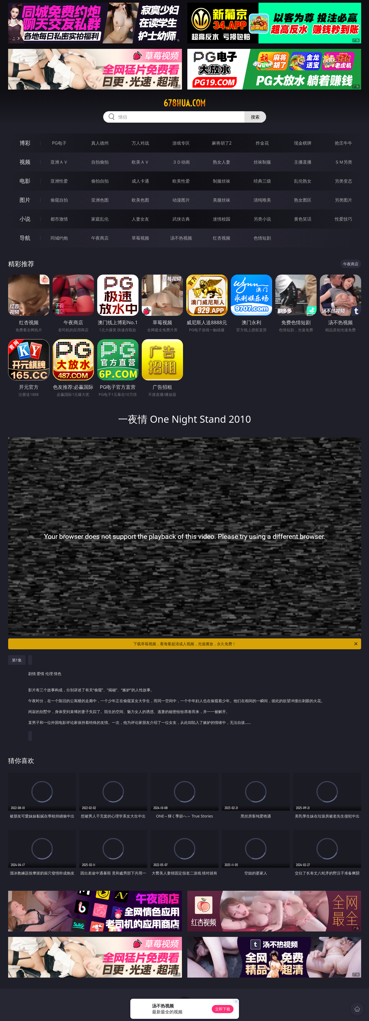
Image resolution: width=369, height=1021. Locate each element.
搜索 (255, 117)
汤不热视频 (181, 238)
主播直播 (302, 162)
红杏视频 (221, 238)
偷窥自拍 (59, 200)
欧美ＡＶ (140, 162)
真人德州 (100, 143)
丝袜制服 (262, 162)
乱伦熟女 (302, 181)
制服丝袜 (221, 181)
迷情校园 (221, 219)
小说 (25, 218)
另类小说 (262, 219)
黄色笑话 (302, 219)
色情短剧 (262, 238)
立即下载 (222, 1009)
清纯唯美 (262, 200)
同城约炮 (59, 238)
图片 (25, 199)
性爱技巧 (343, 219)
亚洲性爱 (59, 181)
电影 (25, 181)
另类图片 (343, 200)
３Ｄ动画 (181, 162)
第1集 (17, 660)
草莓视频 (140, 238)
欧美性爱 (181, 181)
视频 (25, 162)
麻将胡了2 (222, 143)
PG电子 (59, 143)
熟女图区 (302, 200)
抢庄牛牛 (343, 143)
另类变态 (343, 181)
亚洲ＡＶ (59, 162)
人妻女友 (140, 219)
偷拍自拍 (100, 181)
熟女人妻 (221, 162)
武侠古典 (181, 219)
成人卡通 (140, 181)
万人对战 (140, 143)
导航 (25, 237)
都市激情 (59, 219)
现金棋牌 (302, 143)
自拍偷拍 (100, 162)
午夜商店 (100, 238)
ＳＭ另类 (343, 162)
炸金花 (262, 143)
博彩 (25, 143)
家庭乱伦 (100, 219)
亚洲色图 (100, 200)
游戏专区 (181, 143)
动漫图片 (181, 200)
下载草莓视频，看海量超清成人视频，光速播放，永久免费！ (245, 644)
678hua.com (184, 103)
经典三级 (262, 181)
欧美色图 (140, 200)
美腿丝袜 (221, 200)
